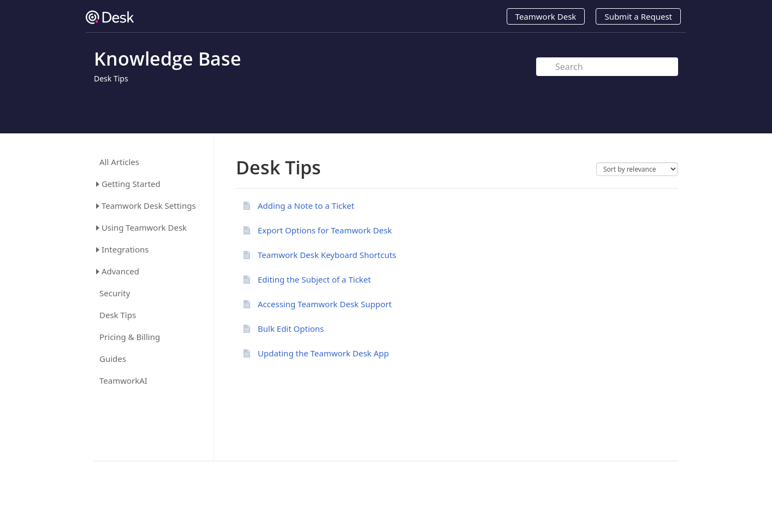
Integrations (125, 249)
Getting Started (131, 183)
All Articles (119, 162)
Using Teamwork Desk (144, 227)
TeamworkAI (123, 381)
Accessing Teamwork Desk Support (324, 303)
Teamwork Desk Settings (149, 205)
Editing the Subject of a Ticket (314, 279)
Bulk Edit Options (291, 328)
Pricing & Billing (129, 337)
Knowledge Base (167, 58)
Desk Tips (111, 78)
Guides (112, 359)
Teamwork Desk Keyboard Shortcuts (327, 254)
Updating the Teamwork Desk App (323, 353)
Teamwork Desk (546, 16)
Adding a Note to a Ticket (306, 205)
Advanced (120, 271)
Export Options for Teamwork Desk (325, 230)
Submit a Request (638, 16)
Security (114, 293)
